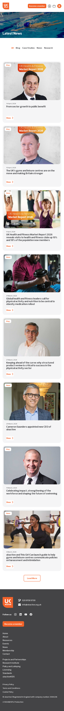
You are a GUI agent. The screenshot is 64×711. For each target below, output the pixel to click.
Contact (6, 654)
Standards (7, 673)
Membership (8, 650)
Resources (7, 640)
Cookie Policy (8, 692)
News (39, 48)
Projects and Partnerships (14, 659)
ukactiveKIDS (9, 676)
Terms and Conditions (11, 688)
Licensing (7, 669)
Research (48, 48)
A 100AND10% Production (13, 702)
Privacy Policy (8, 684)
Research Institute (11, 662)
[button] (32, 578)
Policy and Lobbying (12, 666)
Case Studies (28, 48)
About (5, 636)
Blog (18, 48)
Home (5, 633)
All (12, 48)
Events (6, 643)
